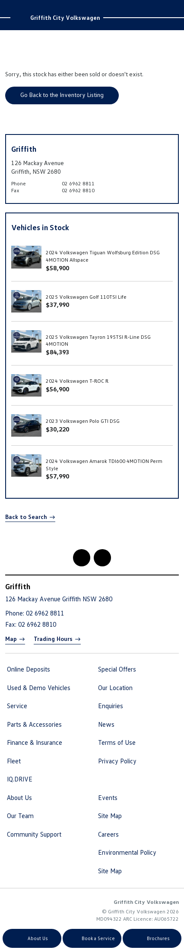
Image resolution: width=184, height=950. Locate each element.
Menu (171, 8)
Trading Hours (53, 638)
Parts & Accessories (34, 724)
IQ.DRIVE (19, 779)
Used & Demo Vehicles (38, 687)
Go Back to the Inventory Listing (62, 94)
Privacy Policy (117, 761)
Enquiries (110, 705)
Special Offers (117, 669)
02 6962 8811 (78, 183)
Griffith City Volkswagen (65, 18)
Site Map (110, 815)
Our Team (20, 815)
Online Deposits (28, 669)
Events (107, 797)
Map (11, 638)
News (106, 724)
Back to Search (26, 516)
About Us (19, 797)
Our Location (115, 687)
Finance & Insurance (34, 742)
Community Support (34, 834)
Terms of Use (117, 742)
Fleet (14, 761)
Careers (108, 834)
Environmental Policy (127, 852)
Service (17, 705)
